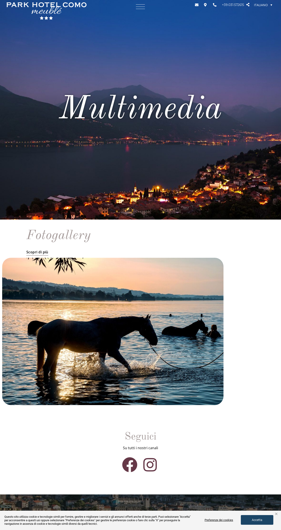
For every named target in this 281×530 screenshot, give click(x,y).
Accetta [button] (257, 520)
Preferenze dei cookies (219, 520)
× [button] (276, 514)
